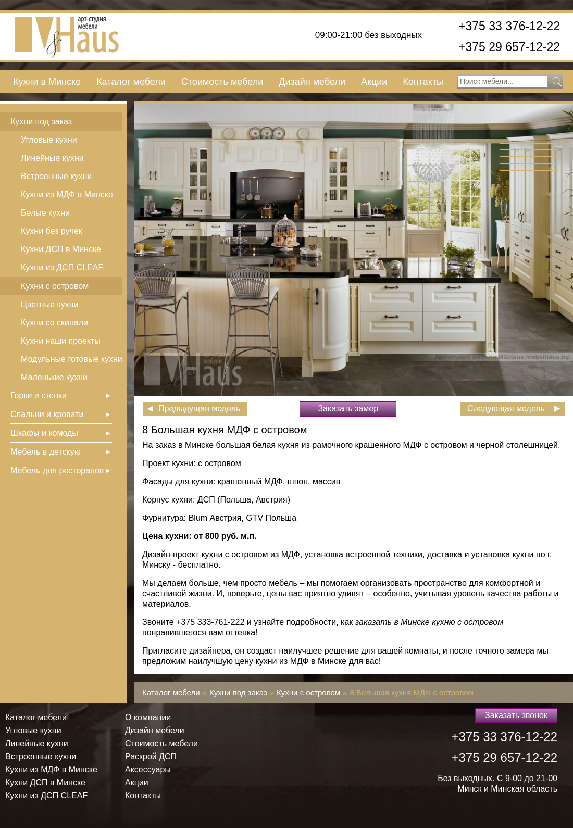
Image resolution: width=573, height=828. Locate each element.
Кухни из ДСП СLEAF (62, 267)
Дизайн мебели (312, 82)
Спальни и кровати (46, 414)
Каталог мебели (131, 82)
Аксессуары (148, 769)
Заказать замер (348, 408)
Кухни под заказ (41, 121)
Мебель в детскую (45, 451)
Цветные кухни (49, 304)
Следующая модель (506, 408)
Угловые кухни (49, 139)
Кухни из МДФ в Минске (67, 194)
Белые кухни (45, 212)
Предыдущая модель (199, 408)
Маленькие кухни (54, 377)
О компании (148, 717)
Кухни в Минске (47, 82)
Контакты (423, 82)
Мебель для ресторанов (57, 470)
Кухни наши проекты (61, 340)
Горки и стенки (38, 395)
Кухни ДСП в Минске (61, 249)
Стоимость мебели (222, 82)
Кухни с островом (55, 286)
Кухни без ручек (51, 231)
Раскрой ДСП (151, 756)
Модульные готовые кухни (71, 359)
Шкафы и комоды (44, 433)
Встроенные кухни (56, 176)
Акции (374, 82)
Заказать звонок (516, 715)
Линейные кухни (52, 158)
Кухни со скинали (54, 322)
